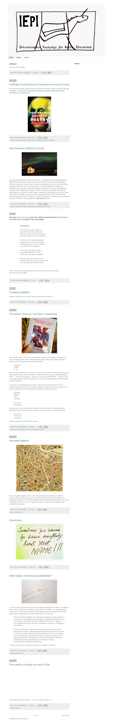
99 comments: (31, 137)
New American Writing (37, 206)
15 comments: (35, 72)
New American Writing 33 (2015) (26, 148)
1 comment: (33, 280)
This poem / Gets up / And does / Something (33, 314)
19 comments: (32, 426)
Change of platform (19, 292)
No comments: (32, 567)
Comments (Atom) (22, 718)
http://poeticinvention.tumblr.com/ (42, 296)
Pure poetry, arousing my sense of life (29, 664)
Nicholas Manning (24, 377)
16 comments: (31, 204)
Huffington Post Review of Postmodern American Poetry (39, 84)
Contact (26, 57)
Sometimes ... (16, 520)
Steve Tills (64, 377)
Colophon (18, 57)
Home (11, 57)
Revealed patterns (19, 440)
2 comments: (31, 302)
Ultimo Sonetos (17, 273)
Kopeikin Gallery (43, 700)
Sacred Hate (23, 217)
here (37, 421)
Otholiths (26, 421)
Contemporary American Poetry (22, 140)
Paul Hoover (47, 206)
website (41, 614)
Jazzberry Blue (18, 512)
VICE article (16, 607)
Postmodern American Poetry (39, 140)
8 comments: (31, 705)
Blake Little (17, 708)
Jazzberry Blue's (14, 498)
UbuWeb (52, 645)
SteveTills (27, 429)
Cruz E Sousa (14, 271)
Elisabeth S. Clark (19, 653)
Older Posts (65, 715)
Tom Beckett (41, 429)
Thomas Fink (22, 375)
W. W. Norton (51, 140)
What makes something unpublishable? (30, 575)
